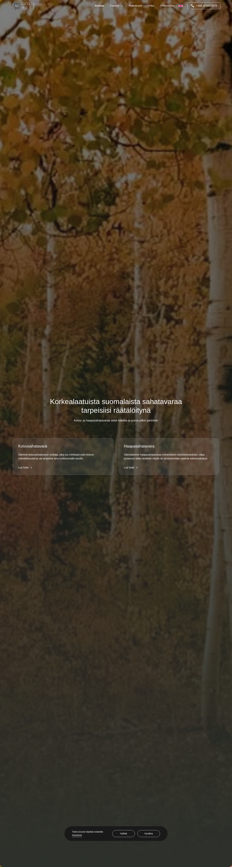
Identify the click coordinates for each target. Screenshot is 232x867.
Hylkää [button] (123, 833)
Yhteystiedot (167, 5)
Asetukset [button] (77, 835)
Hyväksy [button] (149, 833)
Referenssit (135, 5)
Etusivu (99, 5)
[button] (116, 6)
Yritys (151, 5)
